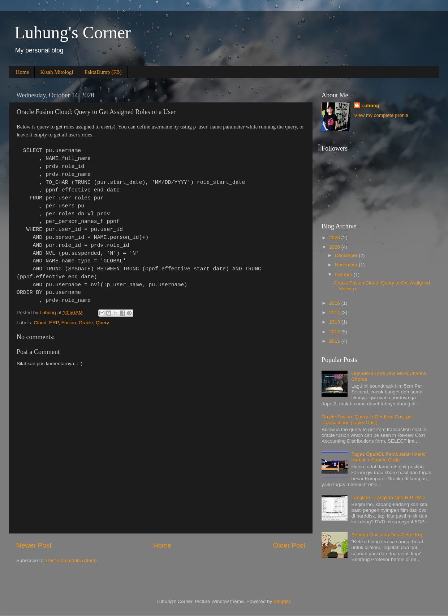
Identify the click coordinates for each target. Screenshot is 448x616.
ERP (54, 322)
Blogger (281, 601)
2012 (335, 331)
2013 (335, 322)
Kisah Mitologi (56, 72)
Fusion (68, 322)
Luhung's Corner (72, 32)
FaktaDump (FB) (103, 72)
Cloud (40, 322)
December (347, 255)
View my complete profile (381, 115)
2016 (335, 303)
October (344, 274)
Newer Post (34, 545)
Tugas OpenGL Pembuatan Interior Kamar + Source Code (389, 457)
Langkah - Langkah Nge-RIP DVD (388, 497)
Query (102, 322)
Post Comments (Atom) (71, 560)
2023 (335, 237)
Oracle (86, 322)
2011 (335, 341)
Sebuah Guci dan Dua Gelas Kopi (388, 534)
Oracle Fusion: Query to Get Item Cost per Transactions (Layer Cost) (367, 419)
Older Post (289, 545)
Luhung (370, 105)
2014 (335, 312)
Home (22, 72)
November (347, 264)
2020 (335, 247)
